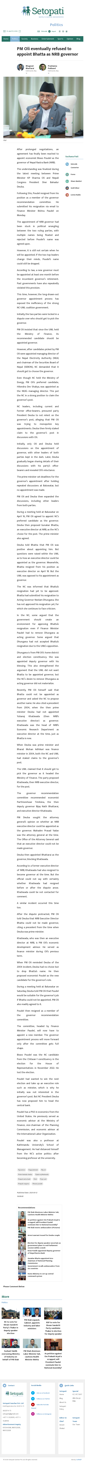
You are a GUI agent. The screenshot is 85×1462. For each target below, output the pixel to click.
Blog (78, 39)
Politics (15, 39)
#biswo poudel (37, 1183)
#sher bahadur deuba (25, 1174)
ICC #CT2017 (77, 1394)
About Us (62, 1402)
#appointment (33, 1170)
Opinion (70, 39)
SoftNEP (79, 1459)
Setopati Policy (62, 1408)
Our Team (76, 1424)
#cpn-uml (43, 1179)
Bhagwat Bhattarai (30, 67)
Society (24, 39)
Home (61, 1394)
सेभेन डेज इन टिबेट (76, 1400)
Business (34, 39)
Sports (60, 39)
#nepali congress (23, 1183)
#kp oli (43, 1170)
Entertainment (48, 39)
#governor (21, 1170)
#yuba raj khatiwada (41, 1174)
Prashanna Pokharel (52, 67)
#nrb (35, 1179)
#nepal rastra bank (24, 1179)
